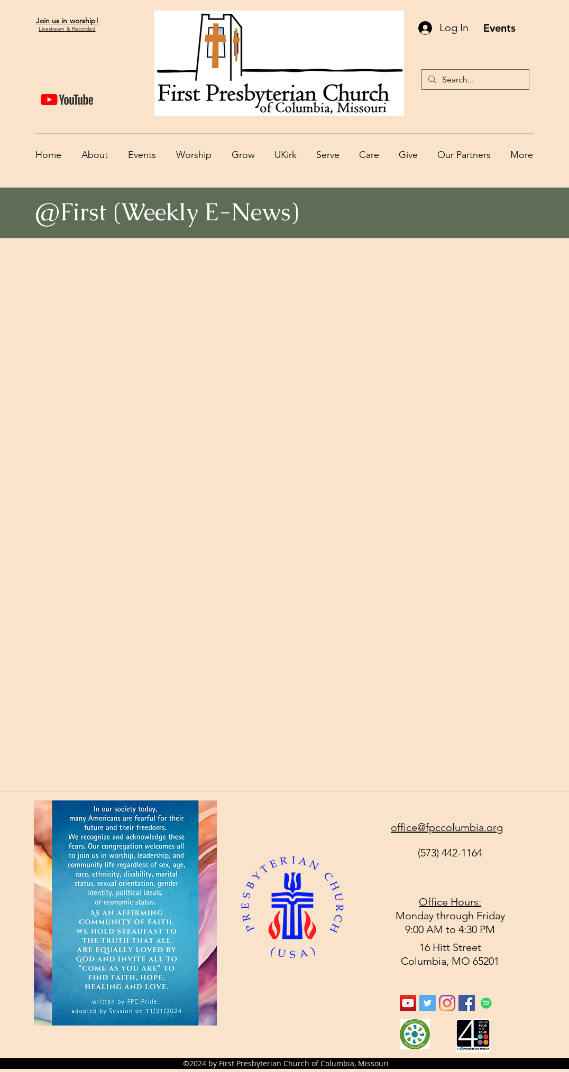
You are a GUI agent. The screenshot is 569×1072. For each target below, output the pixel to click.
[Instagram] (447, 1003)
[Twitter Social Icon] (427, 1003)
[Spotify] (486, 1003)
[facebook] (466, 1003)
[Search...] (474, 79)
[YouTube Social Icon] (408, 1003)
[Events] (499, 27)
